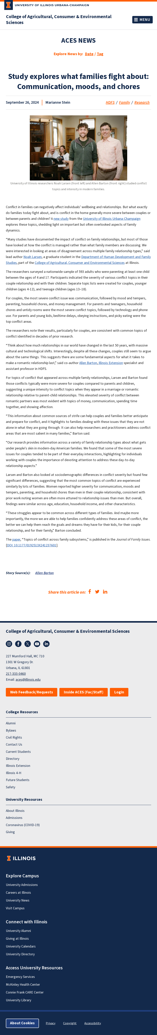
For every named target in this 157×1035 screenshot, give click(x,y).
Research (142, 102)
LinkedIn (46, 644)
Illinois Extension (18, 765)
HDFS (110, 102)
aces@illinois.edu (28, 679)
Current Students (18, 751)
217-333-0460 (16, 673)
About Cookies (22, 1023)
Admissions (14, 817)
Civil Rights (14, 737)
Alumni (11, 723)
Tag (100, 54)
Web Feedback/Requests (31, 692)
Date (89, 54)
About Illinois (15, 810)
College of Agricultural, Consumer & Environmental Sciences (58, 20)
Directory (12, 758)
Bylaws (11, 730)
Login (119, 692)
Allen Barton (44, 573)
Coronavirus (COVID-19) (23, 824)
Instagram (9, 644)
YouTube (37, 644)
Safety (10, 787)
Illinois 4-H (13, 773)
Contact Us (14, 744)
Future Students (17, 780)
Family (124, 102)
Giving (10, 832)
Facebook (18, 644)
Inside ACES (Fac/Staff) (83, 692)
